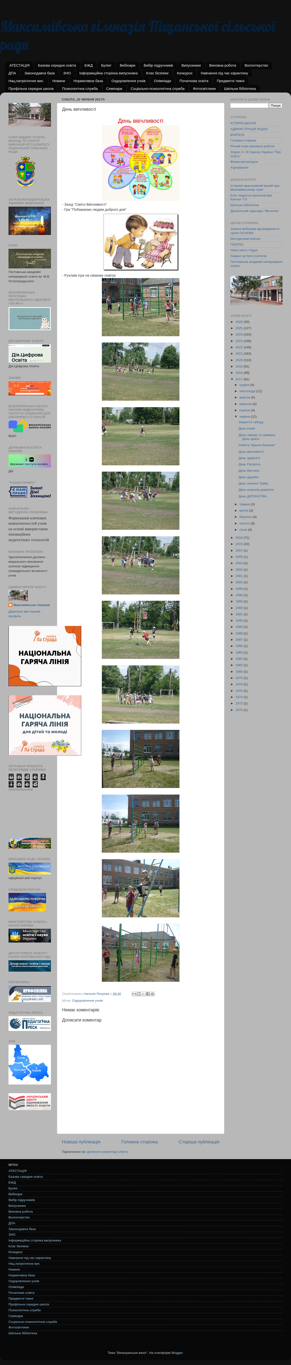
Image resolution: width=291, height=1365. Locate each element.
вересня (246, 404)
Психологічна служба (80, 88)
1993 (239, 608)
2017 (239, 379)
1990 (239, 620)
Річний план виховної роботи (252, 146)
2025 (239, 328)
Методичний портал (245, 239)
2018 (239, 372)
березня (246, 517)
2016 (239, 537)
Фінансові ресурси (244, 162)
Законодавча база (39, 73)
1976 (239, 684)
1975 (239, 691)
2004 (239, 563)
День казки (247, 428)
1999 (239, 589)
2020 (239, 360)
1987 (239, 639)
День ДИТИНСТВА (253, 496)
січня (243, 529)
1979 (239, 678)
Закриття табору (251, 422)
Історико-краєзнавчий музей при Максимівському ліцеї (254, 187)
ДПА (12, 73)
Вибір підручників (158, 65)
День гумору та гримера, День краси (257, 437)
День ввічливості (251, 451)
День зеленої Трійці (253, 483)
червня (245, 416)
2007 (239, 550)
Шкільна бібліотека (240, 88)
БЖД (88, 65)
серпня (245, 410)
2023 (239, 341)
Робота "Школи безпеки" (257, 445)
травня (245, 504)
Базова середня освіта (57, 65)
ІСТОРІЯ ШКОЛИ (243, 123)
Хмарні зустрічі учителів (248, 256)
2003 (239, 569)
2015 (239, 544)
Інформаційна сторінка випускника (108, 73)
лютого (245, 523)
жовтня (245, 397)
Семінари (114, 88)
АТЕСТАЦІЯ (19, 65)
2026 (239, 322)
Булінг (106, 65)
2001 (239, 576)
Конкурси (185, 73)
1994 (239, 601)
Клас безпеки (157, 73)
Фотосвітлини (204, 88)
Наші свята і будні (244, 250)
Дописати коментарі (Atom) (107, 1152)
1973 (239, 703)
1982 (239, 665)
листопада (247, 391)
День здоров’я (249, 458)
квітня (244, 510)
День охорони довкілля (256, 489)
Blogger (177, 1353)
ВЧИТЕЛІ (237, 135)
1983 (239, 659)
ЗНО (67, 73)
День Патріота (249, 464)
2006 (239, 557)
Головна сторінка (139, 1141)
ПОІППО (236, 244)
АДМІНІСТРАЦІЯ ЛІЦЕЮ (249, 129)
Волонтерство (256, 65)
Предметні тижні (230, 81)
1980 (239, 671)
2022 (239, 347)
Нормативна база (88, 81)
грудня (244, 385)
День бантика (249, 470)
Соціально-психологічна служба (158, 88)
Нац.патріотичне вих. (26, 81)
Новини (58, 81)
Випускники (191, 65)
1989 (239, 627)
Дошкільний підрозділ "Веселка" (254, 211)
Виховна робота (222, 65)
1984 (239, 652)
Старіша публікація (199, 1141)
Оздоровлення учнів (128, 81)
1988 (239, 633)
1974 (239, 697)
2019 (239, 366)
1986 (239, 646)
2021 (239, 353)
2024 (239, 334)
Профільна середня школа (31, 88)
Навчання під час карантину (224, 73)
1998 (239, 595)
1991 (239, 614)
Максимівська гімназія (31, 605)
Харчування (239, 167)
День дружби (248, 477)
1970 (239, 710)
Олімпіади (162, 81)
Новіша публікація (81, 1141)
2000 (239, 582)
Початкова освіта (193, 81)
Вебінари (127, 65)
